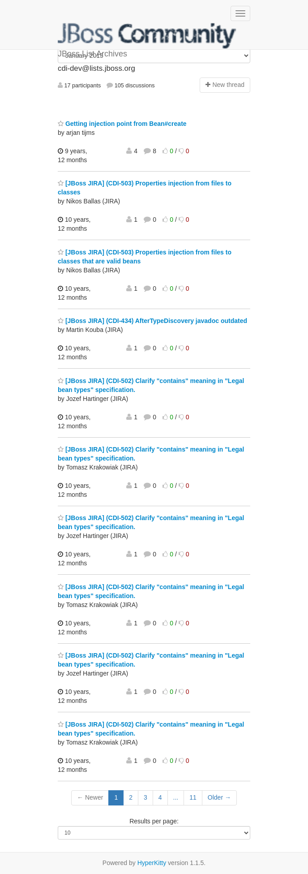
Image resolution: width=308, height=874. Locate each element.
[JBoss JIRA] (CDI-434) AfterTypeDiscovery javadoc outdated (152, 320)
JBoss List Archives (147, 36)
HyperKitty (152, 862)
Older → (219, 797)
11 (193, 797)
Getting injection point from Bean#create (122, 123)
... (176, 797)
